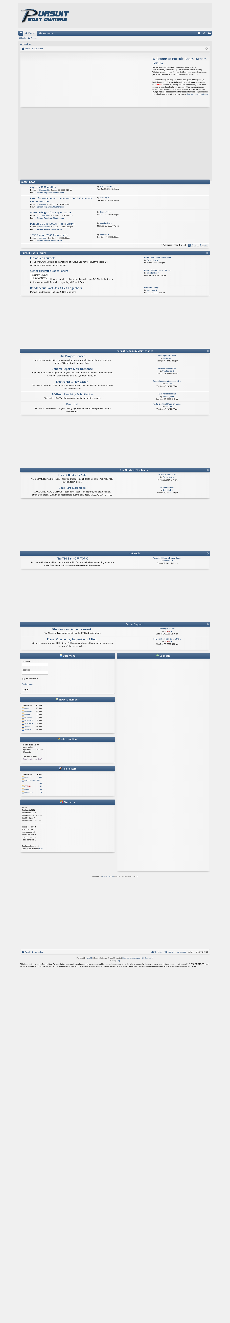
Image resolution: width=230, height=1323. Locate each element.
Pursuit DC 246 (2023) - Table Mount (52, 223)
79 (41, 792)
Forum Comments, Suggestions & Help (72, 639)
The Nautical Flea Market (135, 470)
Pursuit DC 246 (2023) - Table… (157, 270)
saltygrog (43, 204)
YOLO (167, 631)
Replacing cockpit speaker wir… (167, 381)
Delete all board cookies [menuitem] (176, 952)
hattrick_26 (167, 396)
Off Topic (134, 553)
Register (34, 38)
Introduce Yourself (42, 258)
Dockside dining (151, 287)
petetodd (42, 238)
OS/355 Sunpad (167, 487)
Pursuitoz (167, 561)
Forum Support (135, 624)
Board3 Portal (107, 876)
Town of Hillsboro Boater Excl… (167, 558)
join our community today (197, 94)
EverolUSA (151, 260)
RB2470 (28, 729)
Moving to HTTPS (167, 629)
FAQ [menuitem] (200, 34)
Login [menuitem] (205, 34)
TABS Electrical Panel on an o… (167, 404)
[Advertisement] (52, 80)
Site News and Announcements (72, 629)
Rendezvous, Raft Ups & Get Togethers (56, 288)
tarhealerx (151, 290)
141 (40, 786)
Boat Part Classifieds (72, 488)
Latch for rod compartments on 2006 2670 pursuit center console (61, 200)
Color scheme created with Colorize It (137, 958)
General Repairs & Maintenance (50, 193)
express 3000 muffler (43, 187)
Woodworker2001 (32, 780)
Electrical (72, 404)
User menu (68, 655)
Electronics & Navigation (72, 382)
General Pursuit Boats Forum (49, 229)
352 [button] (206, 245)
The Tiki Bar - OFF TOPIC (72, 558)
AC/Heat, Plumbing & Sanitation (72, 394)
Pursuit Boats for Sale (72, 475)
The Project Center (72, 356)
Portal (27, 49)
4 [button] (197, 245)
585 (40, 777)
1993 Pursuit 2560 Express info (49, 235)
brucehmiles (44, 227)
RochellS (29, 723)
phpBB (89, 958)
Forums (31, 33)
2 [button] (192, 245)
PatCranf (29, 720)
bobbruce (29, 792)
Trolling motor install (167, 356)
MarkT (28, 777)
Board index (37, 952)
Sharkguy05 (44, 190)
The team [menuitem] (158, 952)
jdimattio (28, 711)
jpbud (27, 726)
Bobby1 (28, 714)
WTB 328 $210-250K (167, 475)
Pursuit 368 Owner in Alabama (157, 258)
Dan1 (167, 384)
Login (23, 38)
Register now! (27, 684)
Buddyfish (167, 490)
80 (41, 789)
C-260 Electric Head (167, 394)
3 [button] (195, 245)
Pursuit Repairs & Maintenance (135, 351)
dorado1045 (44, 215)
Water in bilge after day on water (50, 212)
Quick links (21, 34)
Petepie (28, 717)
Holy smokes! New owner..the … (167, 639)
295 (40, 783)
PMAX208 (167, 358)
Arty (118, 961)
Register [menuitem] (210, 34)
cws (27, 708)
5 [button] (200, 245)
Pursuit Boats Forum (34, 252)
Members (47, 33)
